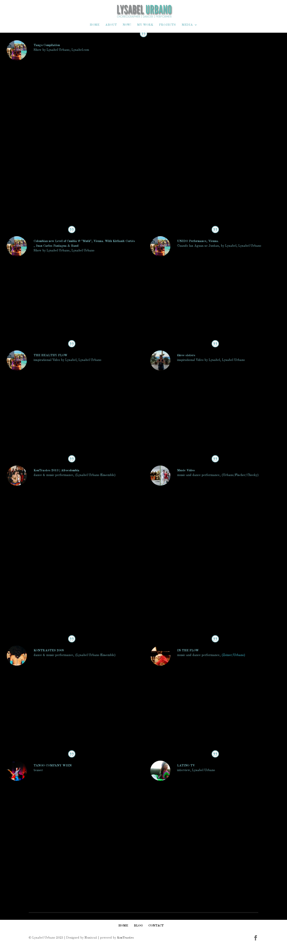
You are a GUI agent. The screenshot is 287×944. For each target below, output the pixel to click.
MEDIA (187, 24)
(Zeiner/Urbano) (233, 655)
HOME (94, 24)
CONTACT (156, 925)
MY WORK (145, 24)
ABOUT (111, 24)
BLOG (138, 925)
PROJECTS (167, 24)
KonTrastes (125, 937)
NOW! (127, 24)
